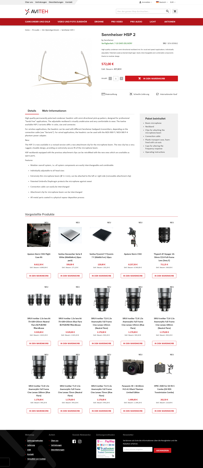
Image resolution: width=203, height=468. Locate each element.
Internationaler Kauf (168, 94)
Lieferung (31, 445)
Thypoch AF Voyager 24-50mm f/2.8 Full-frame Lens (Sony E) (164, 257)
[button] (173, 2)
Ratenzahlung (111, 94)
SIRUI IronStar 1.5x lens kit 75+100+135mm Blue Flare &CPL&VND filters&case (70, 322)
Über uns (29, 2)
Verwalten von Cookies (36, 459)
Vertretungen (41, 2)
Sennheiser (109, 40)
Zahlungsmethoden (35, 441)
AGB (29, 450)
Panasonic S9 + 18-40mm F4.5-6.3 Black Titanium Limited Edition (133, 389)
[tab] (32, 111)
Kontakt (68, 2)
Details (32, 111)
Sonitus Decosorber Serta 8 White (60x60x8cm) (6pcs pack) (70, 257)
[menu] (101, 21)
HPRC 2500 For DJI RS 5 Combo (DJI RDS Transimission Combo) (164, 389)
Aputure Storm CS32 (133, 254)
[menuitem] (37, 21)
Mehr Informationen (54, 111)
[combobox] (143, 11)
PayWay (106, 449)
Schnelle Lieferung (141, 94)
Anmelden (146, 2)
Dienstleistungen (56, 2)
